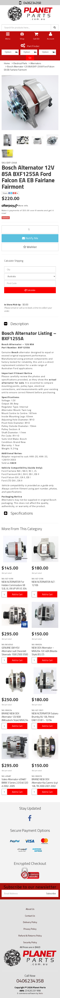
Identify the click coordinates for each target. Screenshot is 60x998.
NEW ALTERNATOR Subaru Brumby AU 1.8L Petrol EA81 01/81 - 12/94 (45, 717)
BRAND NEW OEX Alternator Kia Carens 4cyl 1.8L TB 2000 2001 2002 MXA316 (45, 784)
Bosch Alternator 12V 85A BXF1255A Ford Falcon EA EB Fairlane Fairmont (29, 68)
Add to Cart (17, 594)
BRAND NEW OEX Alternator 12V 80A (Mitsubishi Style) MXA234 (15, 717)
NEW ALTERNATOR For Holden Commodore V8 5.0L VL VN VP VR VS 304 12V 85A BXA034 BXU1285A (14, 588)
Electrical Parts (20, 63)
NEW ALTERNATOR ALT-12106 (43, 583)
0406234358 (32, 2)
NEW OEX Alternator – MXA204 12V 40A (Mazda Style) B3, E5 (44, 651)
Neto (41, 993)
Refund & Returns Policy (30, 935)
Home (7, 63)
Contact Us (30, 915)
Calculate (30, 290)
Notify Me (30, 238)
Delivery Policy (30, 922)
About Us (30, 909)
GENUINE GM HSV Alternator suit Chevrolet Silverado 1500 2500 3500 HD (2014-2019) (15, 653)
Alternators (35, 63)
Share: (10, 193)
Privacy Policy (30, 929)
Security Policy (30, 942)
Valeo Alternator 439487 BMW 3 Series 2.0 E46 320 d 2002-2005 (15, 782)
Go (30, 57)
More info (15, 205)
